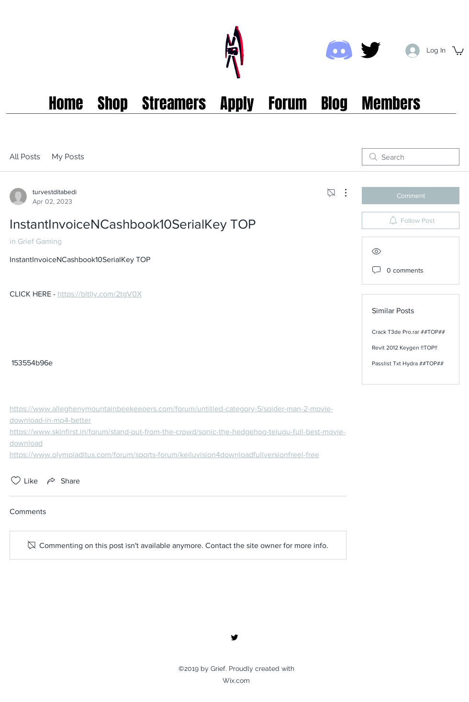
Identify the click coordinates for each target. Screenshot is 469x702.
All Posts (25, 156)
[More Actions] (340, 192)
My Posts (68, 156)
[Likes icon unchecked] (16, 480)
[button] (458, 50)
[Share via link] (62, 480)
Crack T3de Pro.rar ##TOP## (408, 332)
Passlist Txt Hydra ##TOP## (408, 363)
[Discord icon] (339, 50)
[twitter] (370, 50)
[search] (410, 156)
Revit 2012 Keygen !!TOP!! (404, 347)
